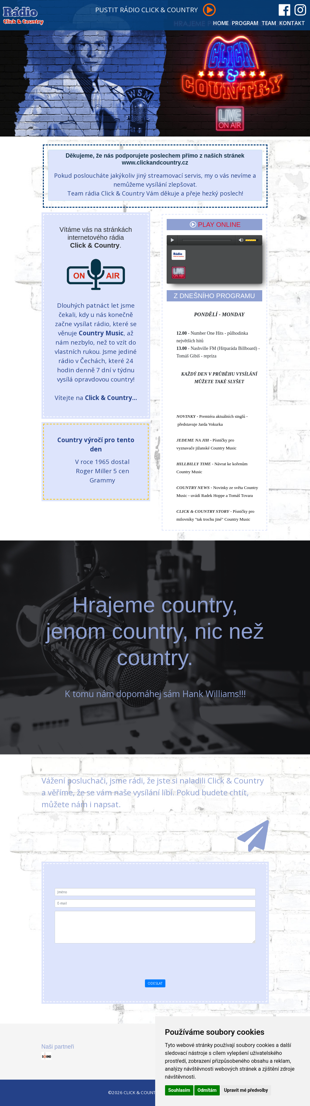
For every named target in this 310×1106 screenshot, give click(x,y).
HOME (221, 23)
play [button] (172, 240)
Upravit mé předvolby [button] (246, 1090)
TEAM (269, 23)
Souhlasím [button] (179, 1090)
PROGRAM (245, 23)
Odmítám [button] (207, 1090)
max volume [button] (241, 240)
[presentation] (166, 959)
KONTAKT (292, 23)
